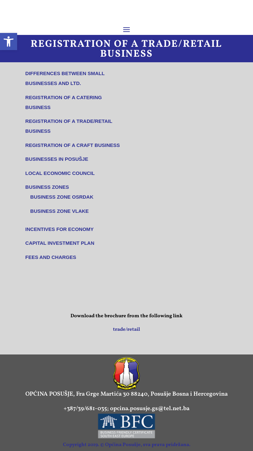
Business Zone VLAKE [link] (59, 211)
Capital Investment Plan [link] (59, 243)
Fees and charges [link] (50, 257)
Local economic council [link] (60, 173)
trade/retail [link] (126, 329)
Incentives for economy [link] (59, 229)
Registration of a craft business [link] (72, 145)
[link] (8, 41)
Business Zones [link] (47, 187)
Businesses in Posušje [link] (56, 159)
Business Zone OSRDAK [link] (62, 197)
